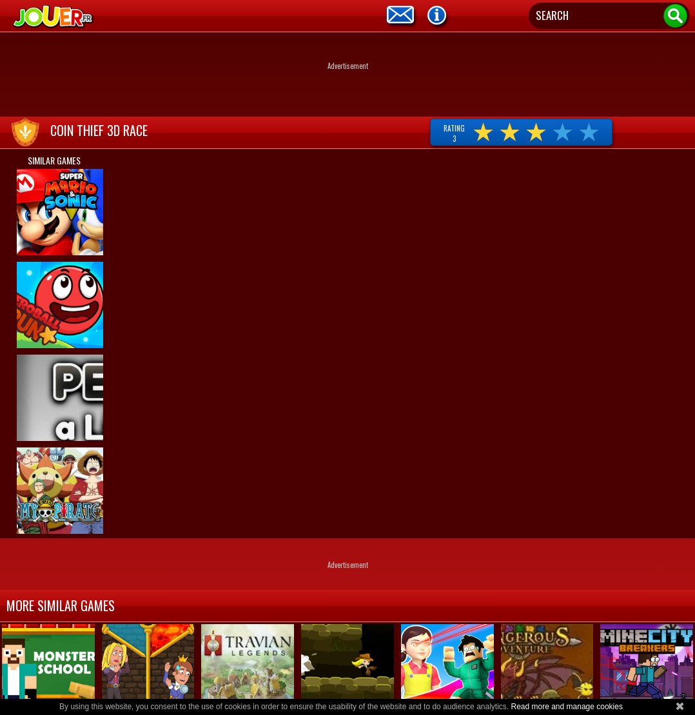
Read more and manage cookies (566, 706)
